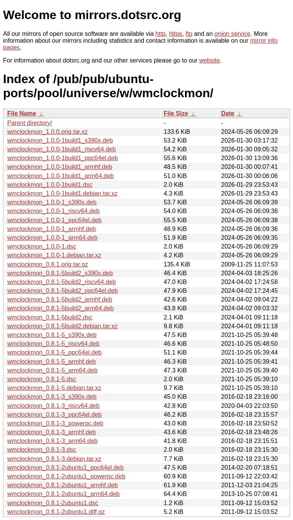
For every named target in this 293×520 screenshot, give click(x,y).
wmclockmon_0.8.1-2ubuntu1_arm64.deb (63, 494)
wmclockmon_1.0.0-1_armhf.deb (51, 229)
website (209, 60)
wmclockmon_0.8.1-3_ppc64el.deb (54, 414)
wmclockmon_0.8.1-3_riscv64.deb (53, 406)
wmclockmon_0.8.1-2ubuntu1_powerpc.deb (66, 476)
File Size (176, 113)
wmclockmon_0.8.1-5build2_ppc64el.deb (62, 290)
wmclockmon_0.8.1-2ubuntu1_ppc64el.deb (65, 467)
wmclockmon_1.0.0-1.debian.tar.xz (54, 255)
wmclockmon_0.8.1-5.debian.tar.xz (54, 388)
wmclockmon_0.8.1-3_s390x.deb (52, 396)
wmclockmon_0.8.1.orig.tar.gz (47, 264)
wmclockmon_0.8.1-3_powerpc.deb (55, 423)
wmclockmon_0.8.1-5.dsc (41, 379)
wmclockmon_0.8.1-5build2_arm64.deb (60, 308)
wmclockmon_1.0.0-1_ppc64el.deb (54, 220)
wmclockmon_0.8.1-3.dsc (41, 449)
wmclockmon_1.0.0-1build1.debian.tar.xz (62, 193)
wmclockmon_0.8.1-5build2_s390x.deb (60, 273)
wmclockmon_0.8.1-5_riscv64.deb (53, 343)
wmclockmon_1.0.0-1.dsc (41, 246)
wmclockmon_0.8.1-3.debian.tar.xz (54, 459)
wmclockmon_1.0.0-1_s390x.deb (52, 202)
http (160, 33)
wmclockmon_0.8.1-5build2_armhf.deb (59, 299)
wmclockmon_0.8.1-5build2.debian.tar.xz (62, 326)
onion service (232, 33)
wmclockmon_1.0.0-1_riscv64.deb (53, 211)
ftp (188, 33)
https (175, 33)
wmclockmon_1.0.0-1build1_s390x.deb (60, 140)
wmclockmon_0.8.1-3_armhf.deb (51, 432)
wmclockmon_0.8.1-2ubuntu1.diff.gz (56, 512)
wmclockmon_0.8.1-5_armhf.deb (51, 361)
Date (227, 113)
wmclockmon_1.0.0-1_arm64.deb (52, 237)
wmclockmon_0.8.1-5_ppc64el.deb (54, 352)
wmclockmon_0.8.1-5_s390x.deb (52, 335)
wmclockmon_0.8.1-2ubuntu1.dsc (52, 503)
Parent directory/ (29, 123)
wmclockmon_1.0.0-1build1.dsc (49, 184)
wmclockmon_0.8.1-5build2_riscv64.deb (61, 282)
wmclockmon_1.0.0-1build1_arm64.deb (60, 176)
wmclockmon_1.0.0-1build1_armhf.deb (59, 167)
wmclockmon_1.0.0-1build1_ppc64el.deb (62, 158)
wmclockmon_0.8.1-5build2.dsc (49, 317)
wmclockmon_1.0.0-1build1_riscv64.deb (61, 149)
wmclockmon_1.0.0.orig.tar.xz (47, 131)
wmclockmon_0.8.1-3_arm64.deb (52, 441)
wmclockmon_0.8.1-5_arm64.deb (52, 370)
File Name (21, 113)
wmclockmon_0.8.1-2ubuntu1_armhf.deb (62, 485)
